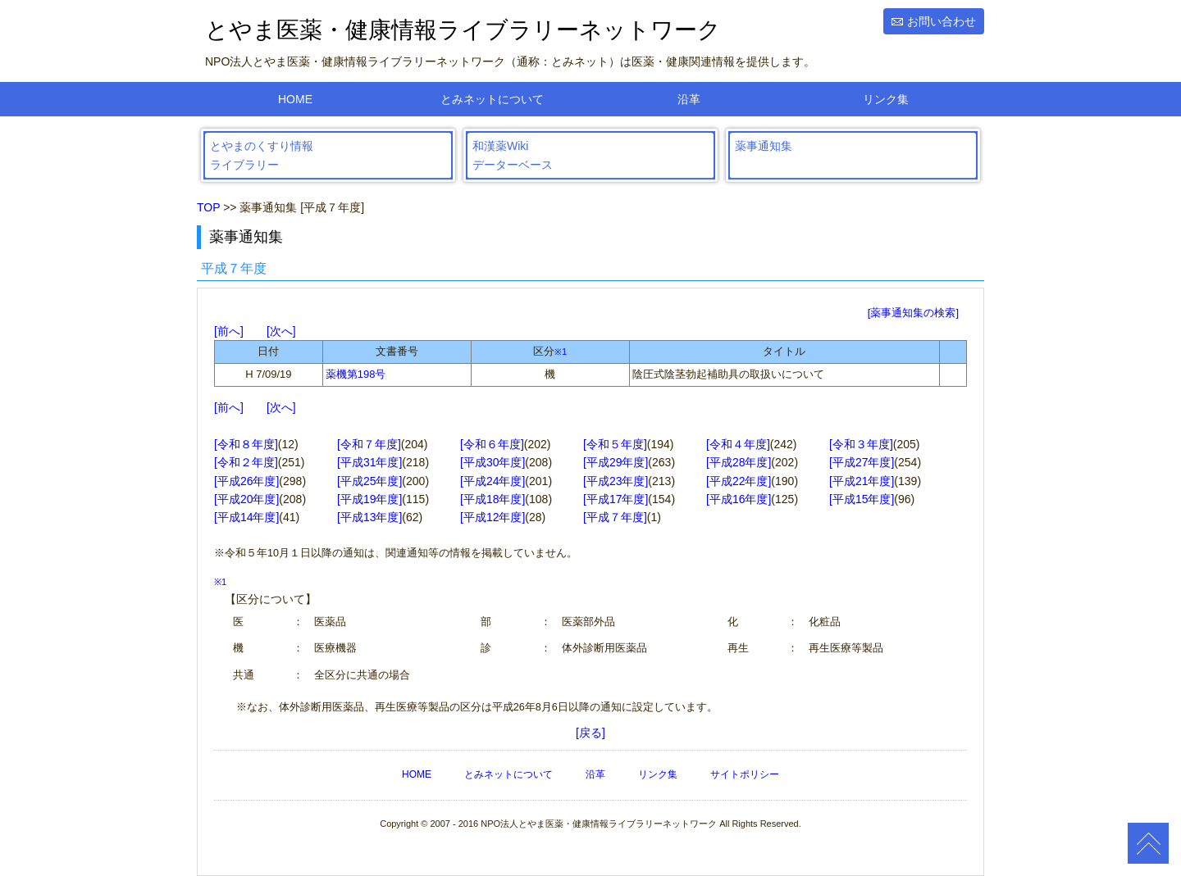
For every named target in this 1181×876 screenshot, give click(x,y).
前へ (228, 331)
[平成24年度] (492, 481)
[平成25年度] (369, 481)
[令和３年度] (861, 444)
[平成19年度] (369, 499)
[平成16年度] (738, 499)
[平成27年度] (861, 462)
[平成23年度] (615, 481)
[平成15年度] (861, 499)
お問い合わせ (941, 21)
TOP (208, 207)
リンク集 (886, 99)
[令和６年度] (492, 444)
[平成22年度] (738, 481)
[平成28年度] (738, 462)
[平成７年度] (615, 517)
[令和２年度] (246, 462)
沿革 (688, 99)
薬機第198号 (356, 374)
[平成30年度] (492, 462)
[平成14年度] (246, 517)
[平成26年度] (246, 481)
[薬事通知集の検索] (913, 312)
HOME (295, 99)
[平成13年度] (369, 517)
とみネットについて (492, 99)
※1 (560, 351)
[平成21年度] (861, 481)
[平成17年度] (615, 499)
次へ (281, 331)
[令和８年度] (246, 444)
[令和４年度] (738, 444)
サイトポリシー (744, 774)
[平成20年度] (246, 499)
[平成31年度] (369, 462)
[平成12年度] (492, 517)
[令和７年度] (369, 444)
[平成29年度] (615, 462)
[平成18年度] (492, 499)
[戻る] (590, 732)
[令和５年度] (615, 444)
